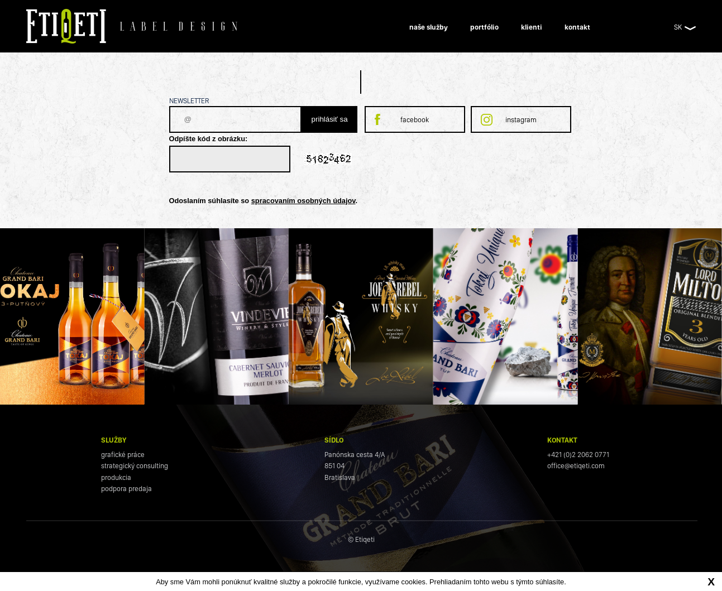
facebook (414, 120)
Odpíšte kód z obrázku (207, 138)
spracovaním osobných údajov (303, 200)
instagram (521, 120)
